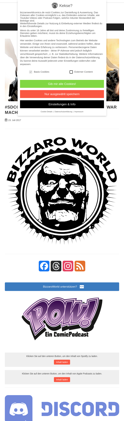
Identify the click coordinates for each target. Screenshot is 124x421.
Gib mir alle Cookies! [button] (62, 84)
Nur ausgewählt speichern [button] (62, 94)
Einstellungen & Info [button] (62, 104)
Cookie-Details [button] (47, 112)
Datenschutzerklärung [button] (64, 112)
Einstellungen (71, 60)
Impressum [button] (78, 112)
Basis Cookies (39, 71)
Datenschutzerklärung (88, 57)
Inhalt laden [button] (62, 362)
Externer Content (81, 71)
